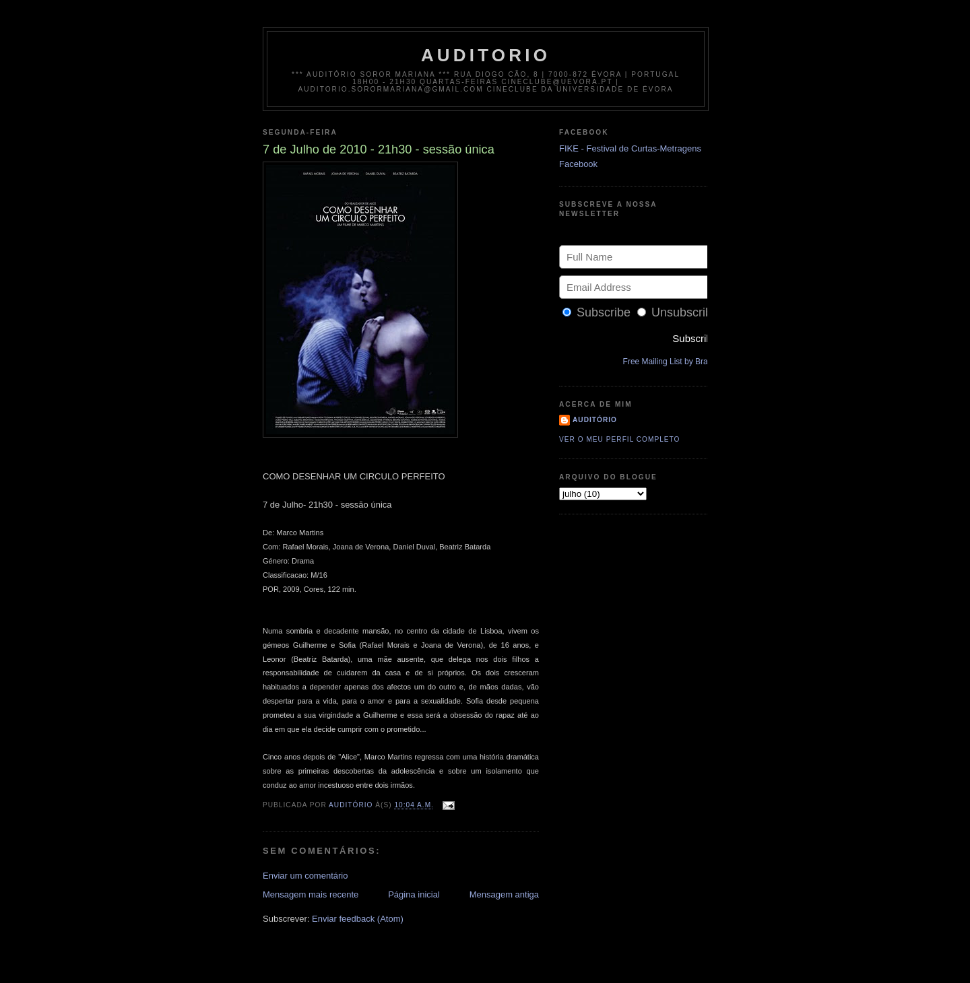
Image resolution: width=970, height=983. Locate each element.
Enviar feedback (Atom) (357, 919)
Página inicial (414, 894)
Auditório (595, 419)
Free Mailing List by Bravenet (675, 361)
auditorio (485, 55)
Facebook (578, 164)
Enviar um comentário (305, 876)
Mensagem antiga (504, 894)
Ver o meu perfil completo (619, 439)
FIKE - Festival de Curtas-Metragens (630, 148)
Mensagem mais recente (310, 894)
